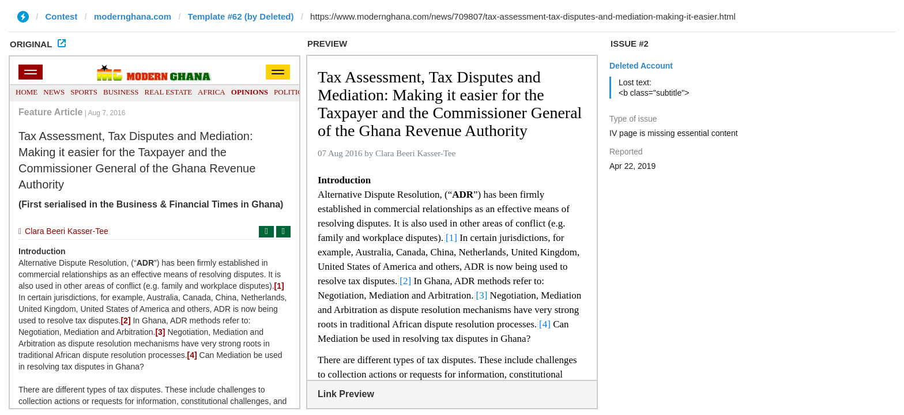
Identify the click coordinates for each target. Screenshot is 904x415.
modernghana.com (132, 16)
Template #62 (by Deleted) (241, 16)
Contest (62, 16)
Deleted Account (641, 65)
